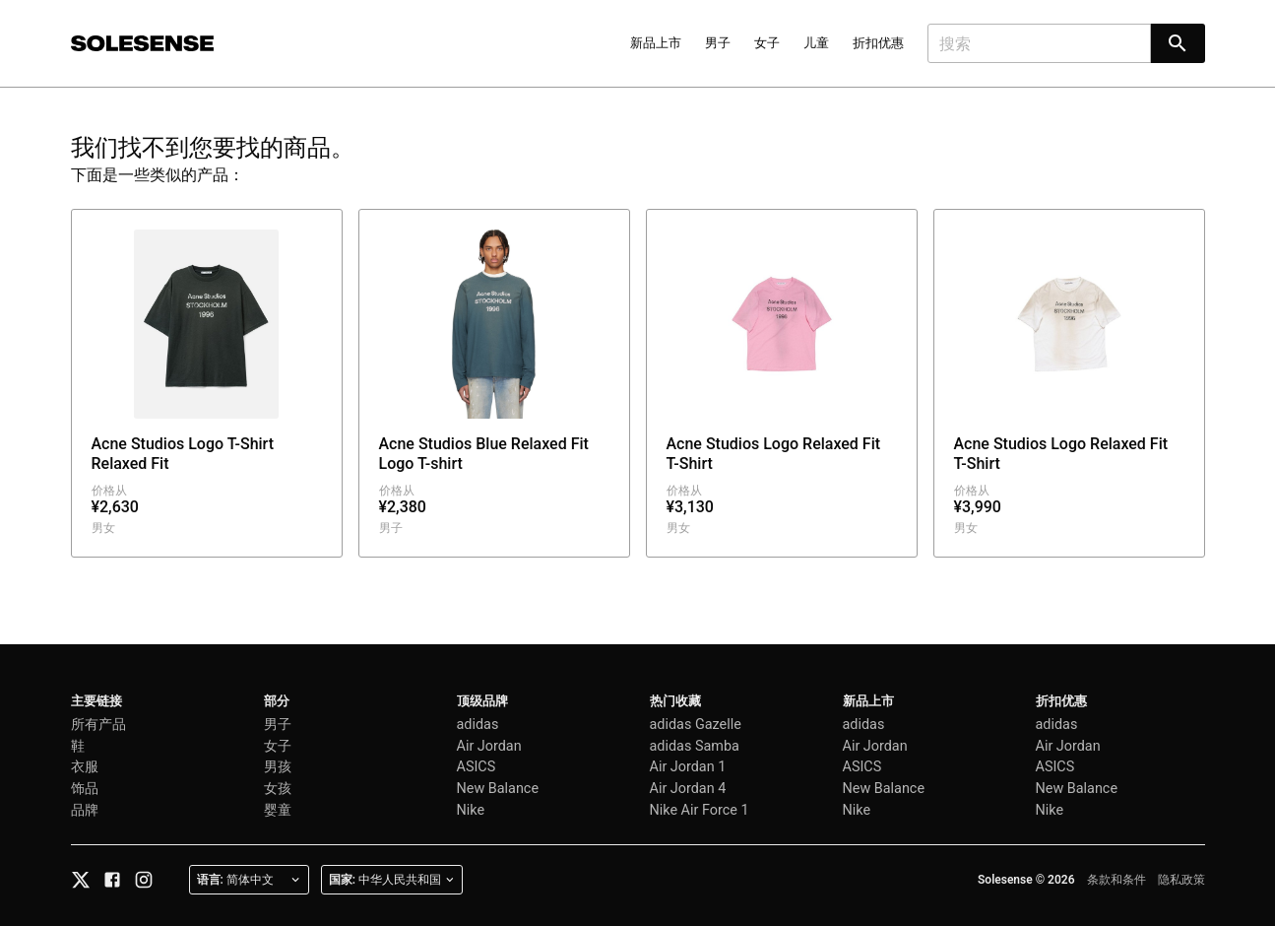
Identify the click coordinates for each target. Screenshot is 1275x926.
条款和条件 (1116, 880)
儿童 (816, 42)
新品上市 (655, 42)
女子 (767, 42)
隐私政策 (1181, 880)
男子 (718, 42)
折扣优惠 (878, 42)
